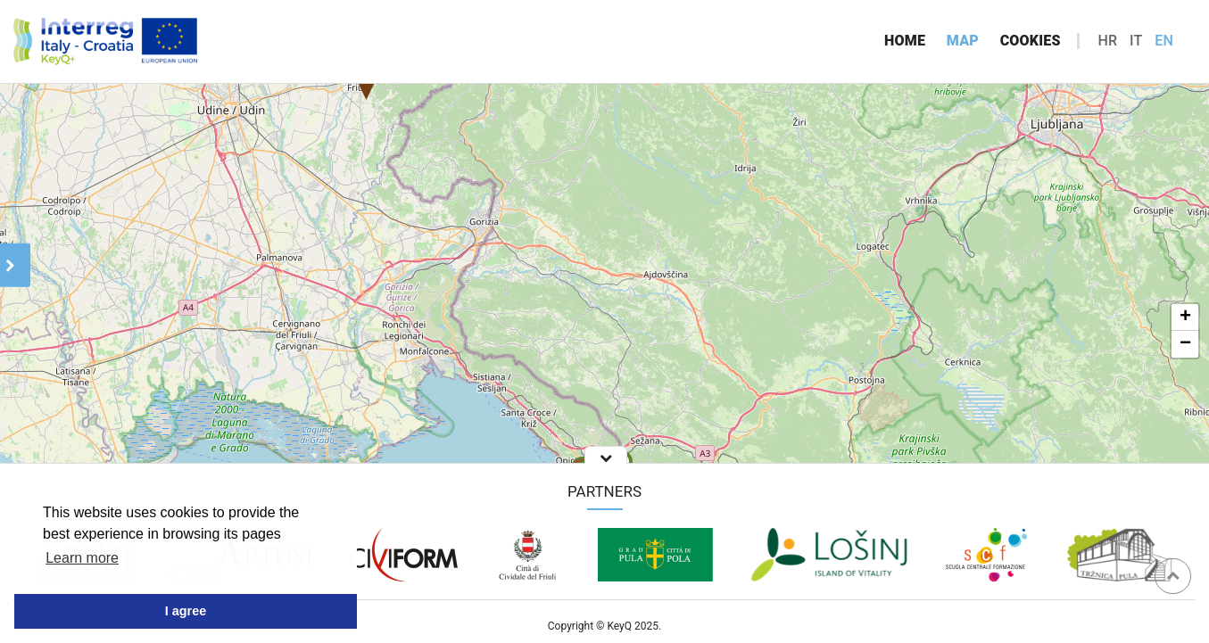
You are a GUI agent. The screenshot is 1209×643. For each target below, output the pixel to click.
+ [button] (1185, 317)
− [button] (1185, 344)
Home (904, 40)
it (1136, 40)
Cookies (1030, 40)
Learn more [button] (82, 557)
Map (963, 40)
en (1164, 40)
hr (1107, 40)
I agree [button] (185, 611)
